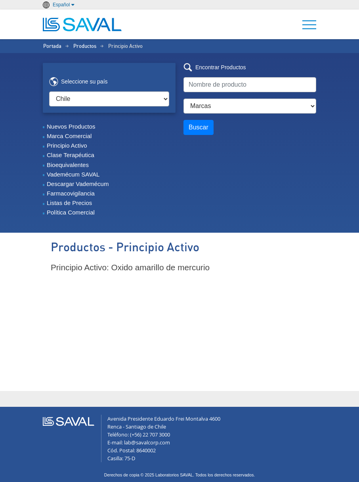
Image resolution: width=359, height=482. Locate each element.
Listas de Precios (69, 202)
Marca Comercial (69, 136)
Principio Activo (67, 145)
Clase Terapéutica (70, 155)
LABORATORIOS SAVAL (82, 24)
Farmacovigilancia (71, 193)
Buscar (198, 127)
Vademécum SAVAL (73, 174)
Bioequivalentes (68, 164)
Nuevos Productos (71, 126)
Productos (84, 46)
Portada (52, 46)
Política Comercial (71, 212)
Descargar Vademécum (78, 183)
